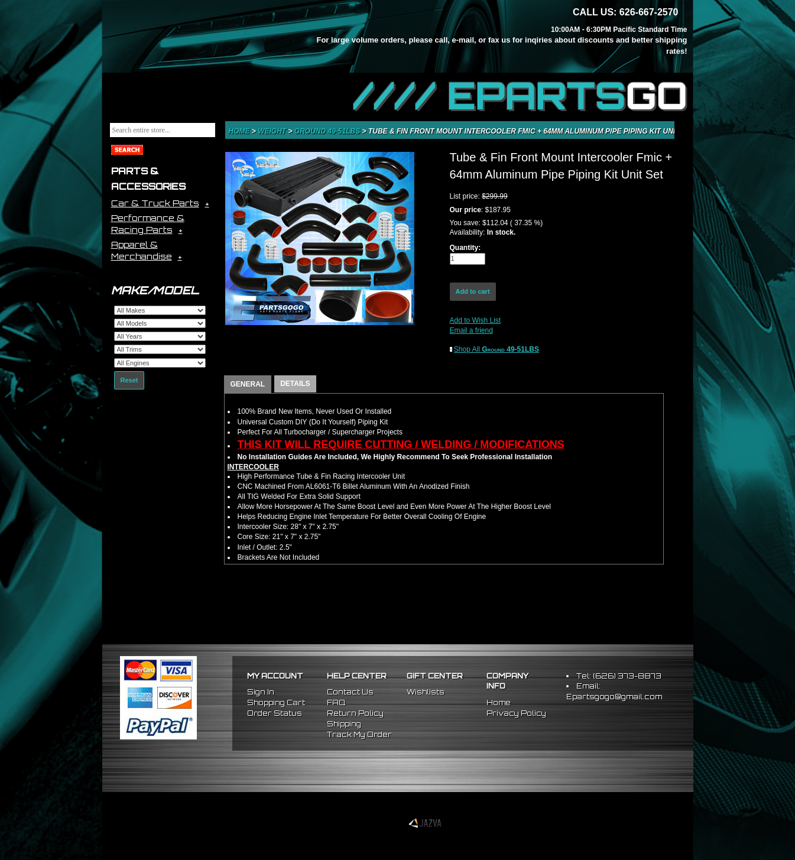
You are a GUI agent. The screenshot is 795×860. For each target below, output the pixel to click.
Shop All (496, 349)
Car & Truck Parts (155, 203)
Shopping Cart (276, 702)
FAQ (336, 702)
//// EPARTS (520, 95)
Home (240, 131)
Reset (129, 380)
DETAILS (295, 383)
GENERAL (248, 384)
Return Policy (355, 713)
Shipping (344, 723)
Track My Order (359, 734)
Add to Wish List (475, 320)
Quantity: (465, 248)
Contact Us (350, 691)
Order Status (274, 713)
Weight (273, 131)
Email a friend (471, 330)
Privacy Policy (516, 713)
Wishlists (425, 691)
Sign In (260, 691)
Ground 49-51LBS (328, 131)
